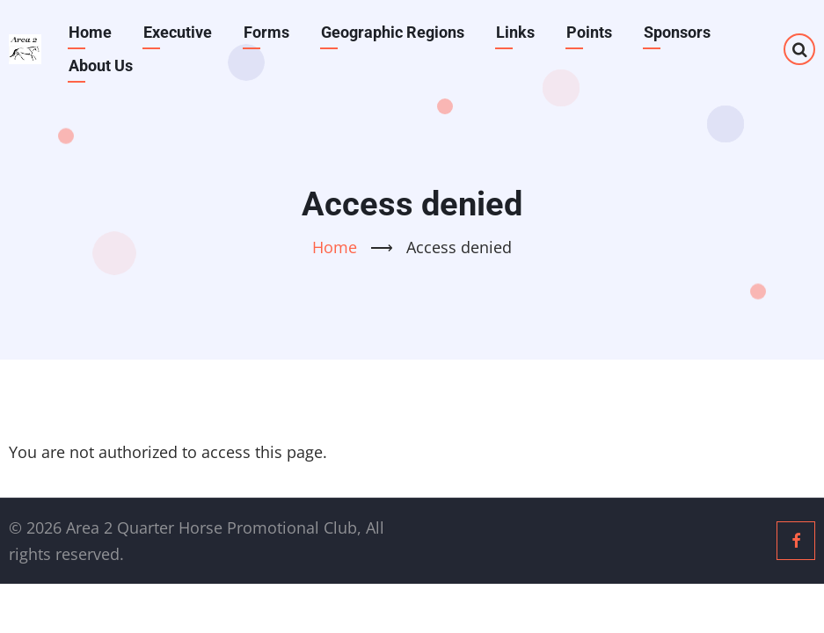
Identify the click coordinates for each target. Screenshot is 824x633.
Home (90, 32)
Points (589, 32)
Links (515, 32)
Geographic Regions (392, 32)
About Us (101, 65)
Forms (266, 32)
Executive (177, 32)
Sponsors (677, 32)
